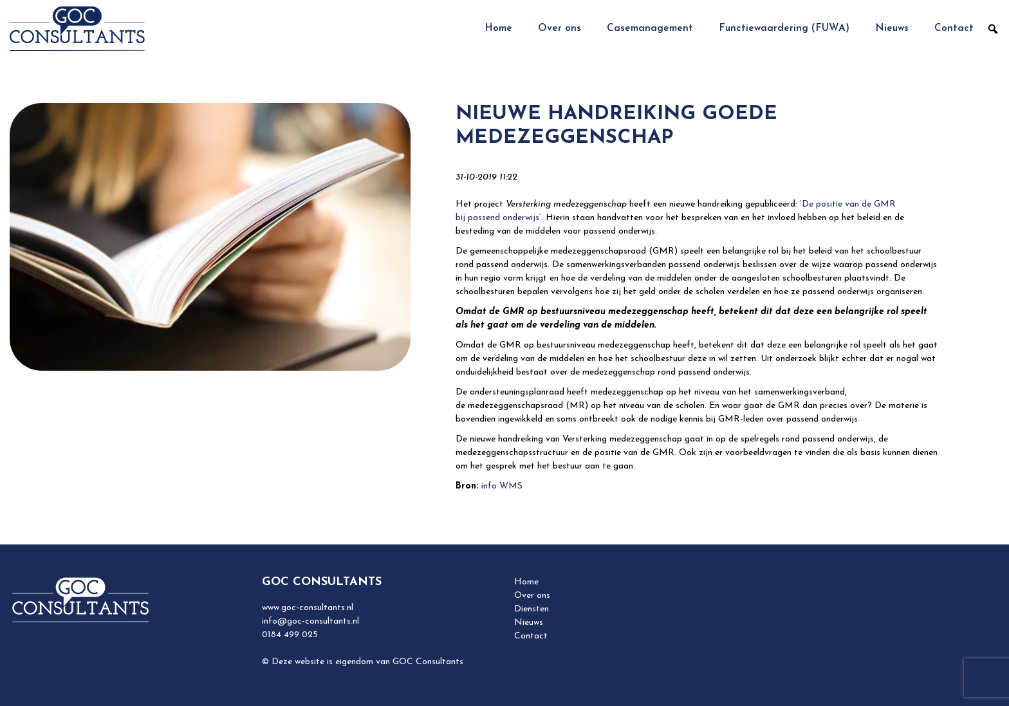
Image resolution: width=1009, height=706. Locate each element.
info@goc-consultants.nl (310, 621)
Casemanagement (650, 28)
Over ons (559, 28)
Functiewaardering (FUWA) (784, 28)
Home (498, 28)
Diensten (531, 609)
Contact (954, 28)
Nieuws (892, 28)
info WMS (502, 486)
